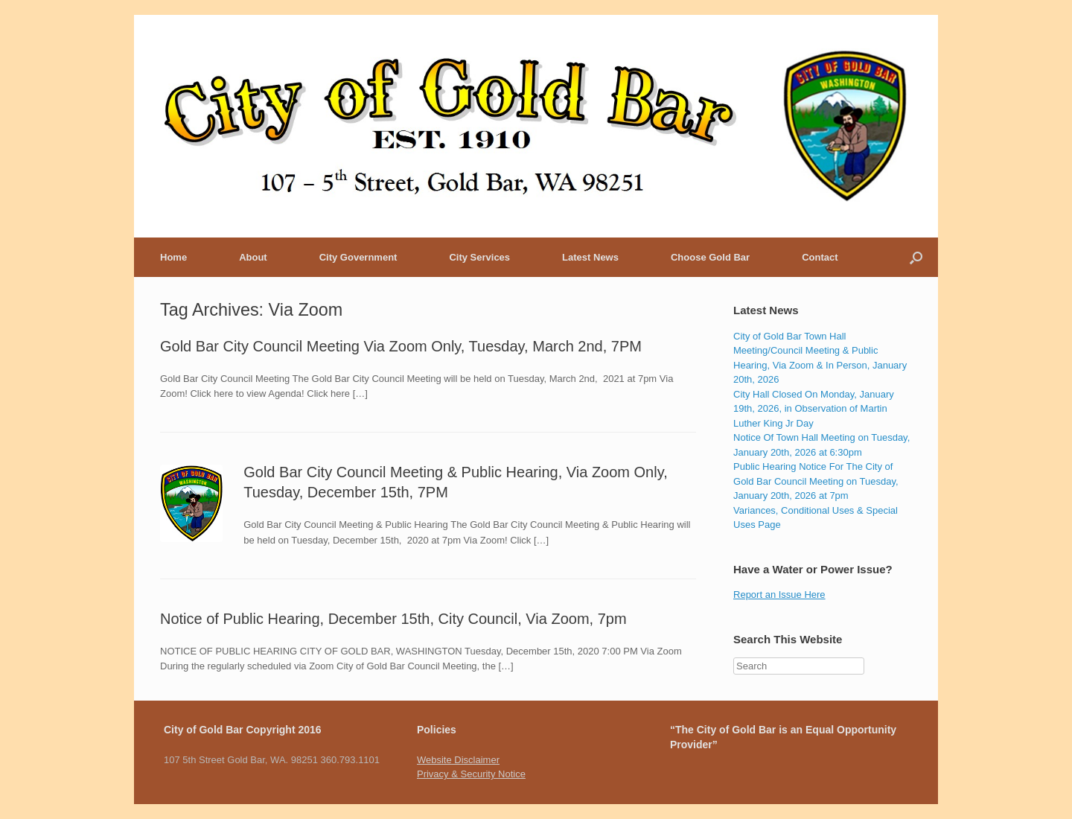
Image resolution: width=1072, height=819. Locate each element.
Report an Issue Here (779, 594)
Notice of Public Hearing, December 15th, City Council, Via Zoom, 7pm (393, 619)
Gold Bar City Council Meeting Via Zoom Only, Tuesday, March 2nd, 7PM (401, 346)
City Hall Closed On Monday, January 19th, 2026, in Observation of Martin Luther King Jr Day (813, 409)
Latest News (590, 257)
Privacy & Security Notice (471, 774)
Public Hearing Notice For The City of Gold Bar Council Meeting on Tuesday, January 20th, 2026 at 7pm (816, 481)
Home (173, 257)
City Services (479, 257)
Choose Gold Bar (710, 257)
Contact (820, 257)
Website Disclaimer (458, 759)
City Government (358, 257)
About (253, 257)
